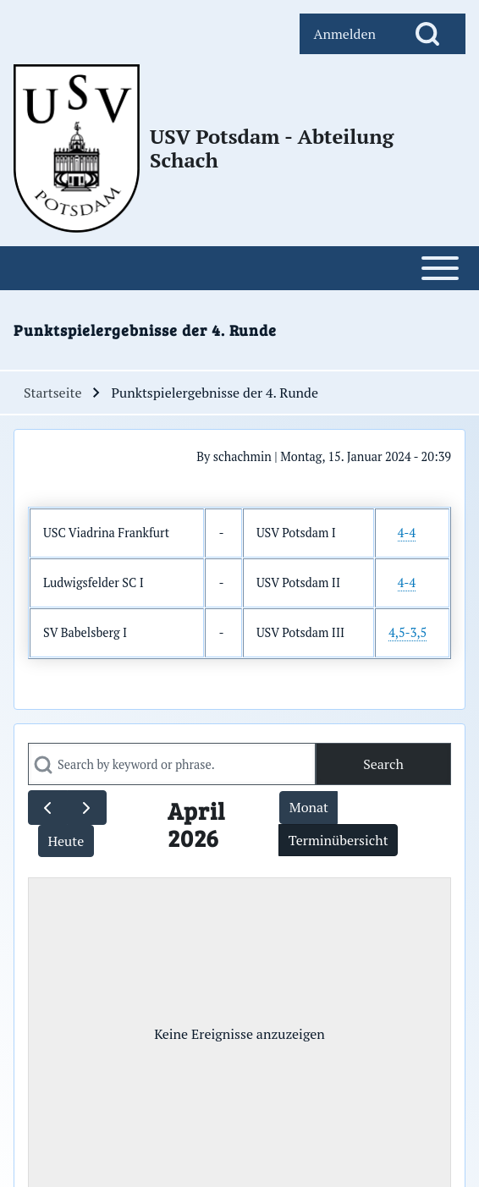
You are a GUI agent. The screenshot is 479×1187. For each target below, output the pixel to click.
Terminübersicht (338, 840)
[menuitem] (344, 34)
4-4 (407, 533)
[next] (87, 807)
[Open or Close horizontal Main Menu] (239, 268)
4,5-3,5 (407, 632)
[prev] (48, 807)
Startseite (52, 392)
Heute (65, 841)
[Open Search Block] (427, 34)
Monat (308, 807)
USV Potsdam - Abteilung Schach (272, 148)
